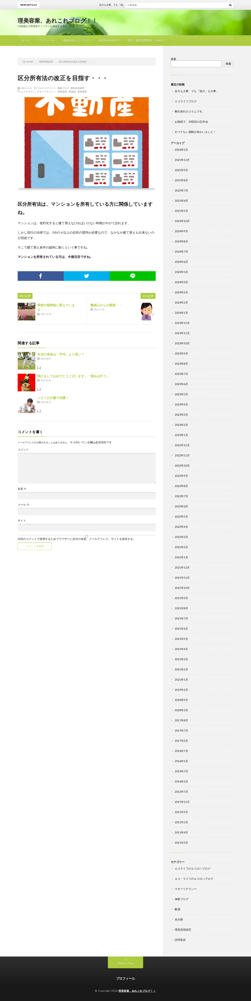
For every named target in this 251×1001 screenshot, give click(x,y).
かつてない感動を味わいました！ (195, 131)
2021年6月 (181, 628)
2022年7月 (181, 496)
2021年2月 (181, 669)
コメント (23, 449)
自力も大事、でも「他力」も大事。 (123, 4)
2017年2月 (181, 740)
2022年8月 (181, 486)
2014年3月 (181, 781)
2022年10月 (182, 465)
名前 (22, 488)
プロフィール (46, 40)
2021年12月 (182, 567)
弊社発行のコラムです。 (190, 111)
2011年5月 (181, 822)
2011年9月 (181, 812)
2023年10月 (182, 343)
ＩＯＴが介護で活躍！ (53, 398)
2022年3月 (181, 537)
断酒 (177, 909)
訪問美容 (180, 939)
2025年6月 (181, 200)
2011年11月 (182, 801)
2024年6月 (181, 261)
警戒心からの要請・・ (106, 305)
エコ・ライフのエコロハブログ (194, 878)
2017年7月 (181, 730)
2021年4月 (181, 649)
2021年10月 (182, 587)
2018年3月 (181, 710)
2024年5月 (181, 272)
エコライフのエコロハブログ (192, 868)
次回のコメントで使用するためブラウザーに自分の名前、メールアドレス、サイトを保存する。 (77, 539)
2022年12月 (182, 445)
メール (23, 504)
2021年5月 (181, 638)
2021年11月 (182, 577)
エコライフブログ (186, 101)
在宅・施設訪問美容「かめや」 (147, 40)
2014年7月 (181, 771)
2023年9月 (181, 353)
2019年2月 (181, 689)
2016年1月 (181, 761)
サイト (22, 520)
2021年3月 (181, 659)
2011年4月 (181, 832)
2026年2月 (181, 149)
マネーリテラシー (46, 88)
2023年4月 (181, 404)
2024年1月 (181, 312)
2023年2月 (181, 424)
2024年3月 (181, 292)
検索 (173, 59)
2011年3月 (181, 842)
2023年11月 (182, 333)
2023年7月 (181, 373)
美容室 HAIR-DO (109, 40)
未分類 (179, 919)
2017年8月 (181, 720)
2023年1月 (181, 435)
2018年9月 (181, 700)
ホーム (26, 40)
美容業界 (82, 91)
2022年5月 (181, 516)
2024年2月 (181, 302)
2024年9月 (181, 231)
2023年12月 (182, 323)
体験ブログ (63, 88)
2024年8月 (181, 241)
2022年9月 (181, 475)
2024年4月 (181, 282)
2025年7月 (181, 190)
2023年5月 (181, 394)
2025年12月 (182, 159)
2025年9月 (181, 170)
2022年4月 (181, 526)
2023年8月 (181, 363)
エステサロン (28, 91)
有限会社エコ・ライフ (76, 40)
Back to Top (125, 963)
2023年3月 (181, 414)
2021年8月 (181, 608)
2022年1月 (181, 557)
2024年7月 (181, 251)
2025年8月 (181, 180)
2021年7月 (181, 618)
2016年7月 (181, 751)
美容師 (72, 91)
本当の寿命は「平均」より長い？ (60, 354)
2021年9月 (181, 598)
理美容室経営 (77, 88)
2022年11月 (182, 455)
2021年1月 (181, 679)
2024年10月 (182, 221)
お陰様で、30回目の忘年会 (191, 121)
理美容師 (62, 91)
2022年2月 (181, 547)
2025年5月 (181, 210)
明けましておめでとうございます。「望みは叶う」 (73, 376)
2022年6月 (181, 506)
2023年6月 (181, 384)
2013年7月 (181, 791)
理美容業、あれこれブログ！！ (57, 20)
